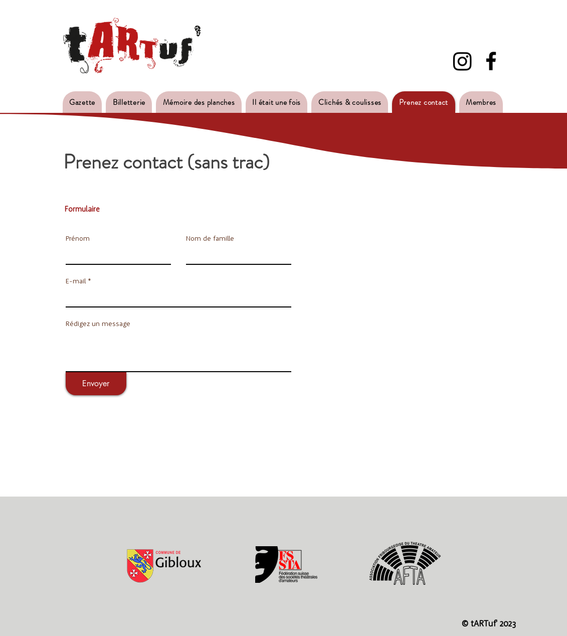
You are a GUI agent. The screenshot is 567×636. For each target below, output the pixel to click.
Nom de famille (210, 238)
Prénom (78, 238)
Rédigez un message (98, 323)
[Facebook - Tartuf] (491, 61)
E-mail (76, 280)
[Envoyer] (96, 383)
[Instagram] (462, 61)
